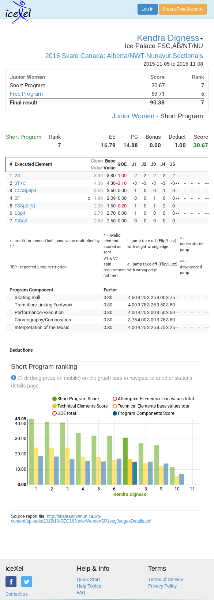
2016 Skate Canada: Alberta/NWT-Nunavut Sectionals (124, 56)
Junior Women (133, 116)
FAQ (81, 592)
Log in (148, 9)
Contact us (16, 594)
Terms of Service (165, 579)
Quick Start (88, 579)
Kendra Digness (170, 38)
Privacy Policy (162, 586)
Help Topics (89, 586)
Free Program (26, 94)
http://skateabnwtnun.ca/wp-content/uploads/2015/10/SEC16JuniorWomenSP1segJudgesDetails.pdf (81, 519)
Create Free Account (183, 9)
